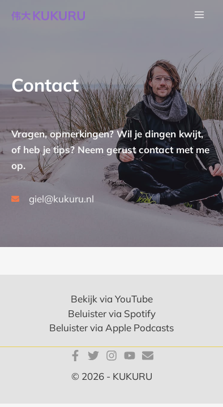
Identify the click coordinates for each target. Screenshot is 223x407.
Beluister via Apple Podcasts (111, 328)
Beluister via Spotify (112, 313)
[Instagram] (111, 355)
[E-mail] (147, 355)
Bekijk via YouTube (112, 299)
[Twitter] (93, 355)
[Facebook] (75, 355)
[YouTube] (129, 355)
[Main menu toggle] (199, 15)
